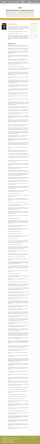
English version (32, 4)
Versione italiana (36, 4)
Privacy (18, 437)
